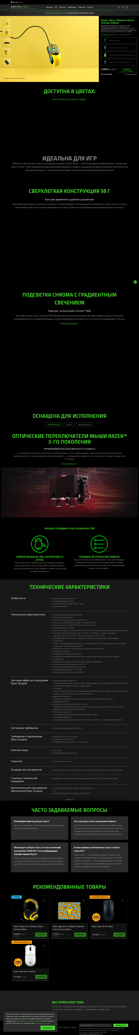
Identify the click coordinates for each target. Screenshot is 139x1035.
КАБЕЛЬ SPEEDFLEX (85, 425)
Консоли (62, 7)
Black (55, 99)
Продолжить (48, 1028)
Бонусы (90, 7)
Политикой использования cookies (28, 1021)
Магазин (49, 7)
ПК (56, 7)
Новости (81, 7)
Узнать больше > (69, 323)
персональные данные (42, 1023)
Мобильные (72, 7)
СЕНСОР (69, 425)
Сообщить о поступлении (126, 70)
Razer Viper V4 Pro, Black (102, 926)
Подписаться (120, 1025)
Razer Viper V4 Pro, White (24, 971)
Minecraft (63, 99)
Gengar (83, 99)
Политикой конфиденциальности (90, 1034)
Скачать (56, 770)
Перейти (56, 778)
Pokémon (74, 99)
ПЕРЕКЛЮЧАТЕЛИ (54, 425)
